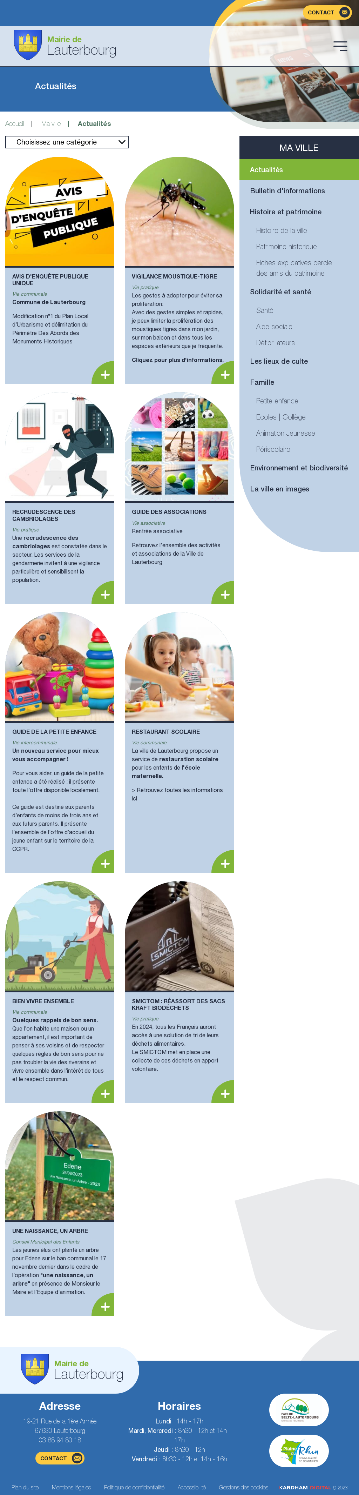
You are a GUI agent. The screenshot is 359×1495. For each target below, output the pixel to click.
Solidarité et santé (280, 292)
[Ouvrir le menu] (340, 46)
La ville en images (279, 489)
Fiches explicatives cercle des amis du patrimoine (294, 268)
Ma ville (51, 123)
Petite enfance (277, 401)
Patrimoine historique (286, 246)
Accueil (14, 123)
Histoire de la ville (281, 230)
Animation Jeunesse (285, 433)
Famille (262, 382)
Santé (264, 310)
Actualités (266, 170)
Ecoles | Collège (281, 417)
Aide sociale (274, 326)
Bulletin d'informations (287, 191)
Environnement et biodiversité (299, 468)
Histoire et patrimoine (285, 212)
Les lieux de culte (279, 361)
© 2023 (313, 1487)
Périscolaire (273, 449)
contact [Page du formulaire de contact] (61, 1458)
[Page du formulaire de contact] (327, 12)
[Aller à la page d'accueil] (168, 46)
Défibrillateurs (275, 342)
